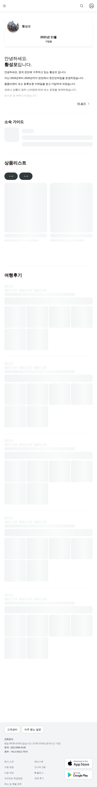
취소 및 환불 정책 (13, 784)
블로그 (39, 773)
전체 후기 (39, 778)
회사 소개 (9, 761)
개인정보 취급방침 (13, 778)
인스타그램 (40, 767)
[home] (16, 6)
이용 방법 (9, 767)
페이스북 (39, 761)
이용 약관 (9, 773)
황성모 (26, 26)
